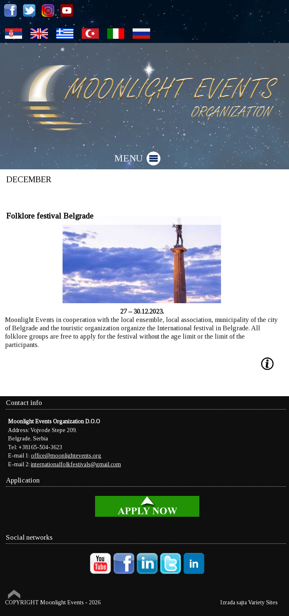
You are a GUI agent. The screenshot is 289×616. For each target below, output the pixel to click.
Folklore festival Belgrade (49, 215)
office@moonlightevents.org (66, 456)
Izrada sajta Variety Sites (249, 602)
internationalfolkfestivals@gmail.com (76, 464)
